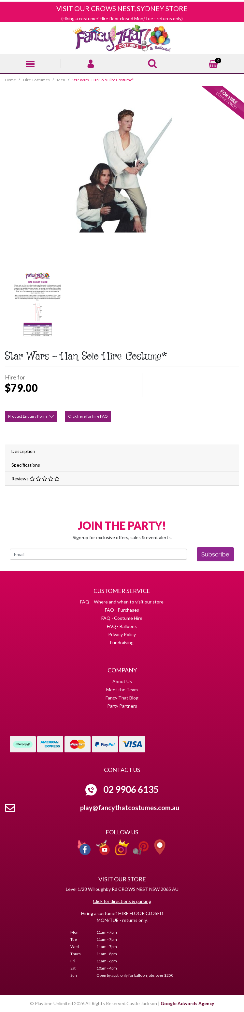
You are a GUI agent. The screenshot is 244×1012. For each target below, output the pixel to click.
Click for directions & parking (122, 901)
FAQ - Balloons (122, 626)
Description (23, 451)
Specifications (25, 465)
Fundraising (122, 642)
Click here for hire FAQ (88, 416)
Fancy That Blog (122, 697)
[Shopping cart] (213, 63)
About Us (122, 681)
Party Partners (122, 706)
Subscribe (215, 554)
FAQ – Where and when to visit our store (122, 601)
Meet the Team (122, 689)
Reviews (35, 478)
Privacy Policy (122, 634)
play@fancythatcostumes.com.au (129, 807)
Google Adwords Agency (187, 1003)
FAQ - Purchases (122, 610)
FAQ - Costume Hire (121, 618)
